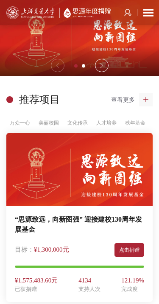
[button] (102, 65)
